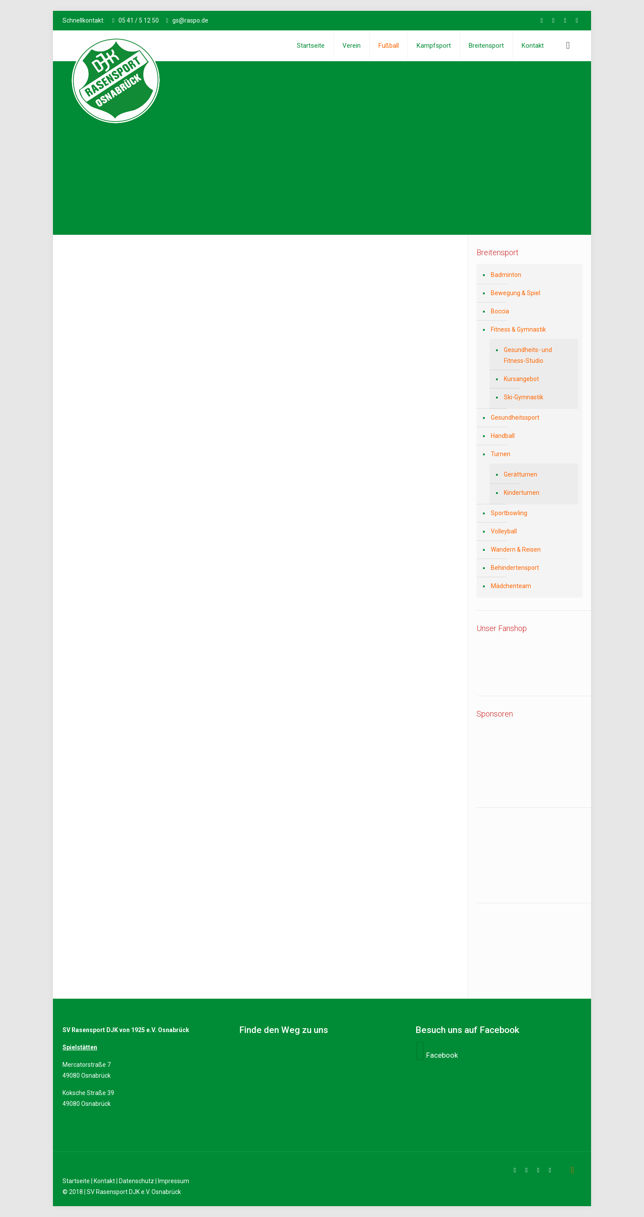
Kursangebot (521, 378)
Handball (503, 435)
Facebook (442, 1055)
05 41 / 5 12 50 (138, 20)
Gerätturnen (520, 474)
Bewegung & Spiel (515, 292)
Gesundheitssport (515, 417)
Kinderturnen (521, 492)
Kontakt (104, 1181)
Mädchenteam (511, 585)
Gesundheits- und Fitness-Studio (528, 355)
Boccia (500, 311)
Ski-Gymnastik (523, 397)
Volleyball (504, 531)
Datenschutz (136, 1181)
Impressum (173, 1181)
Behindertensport (515, 567)
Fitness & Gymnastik (518, 329)
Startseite (76, 1181)
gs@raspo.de (190, 20)
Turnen (500, 454)
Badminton (506, 274)
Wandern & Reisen (516, 549)
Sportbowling (509, 513)
